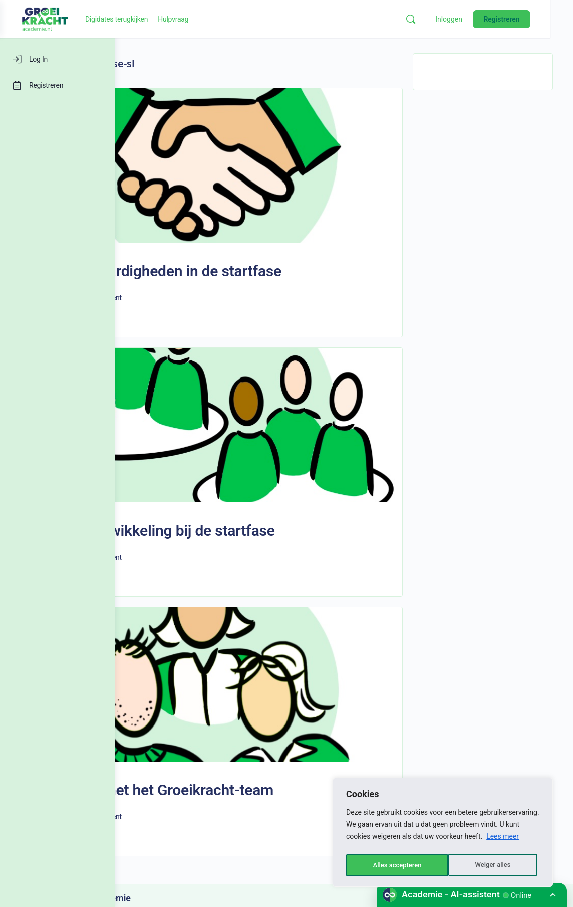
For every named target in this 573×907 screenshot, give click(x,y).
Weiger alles (390, 865)
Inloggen (471, 19)
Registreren (524, 19)
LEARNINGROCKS (244, 845)
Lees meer (502, 840)
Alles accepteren (488, 865)
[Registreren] (57, 85)
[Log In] (57, 59)
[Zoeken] (434, 19)
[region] (443, 834)
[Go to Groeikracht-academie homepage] (160, 18)
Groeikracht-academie (200, 824)
